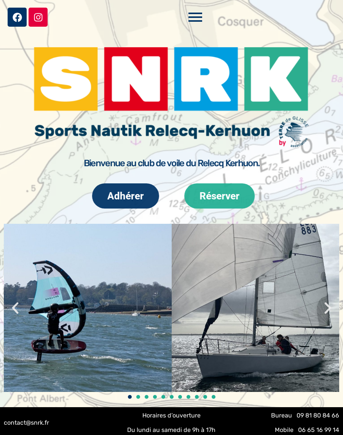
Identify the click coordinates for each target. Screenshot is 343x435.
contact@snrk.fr (26, 422)
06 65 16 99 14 (318, 429)
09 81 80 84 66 (318, 415)
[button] (15, 308)
